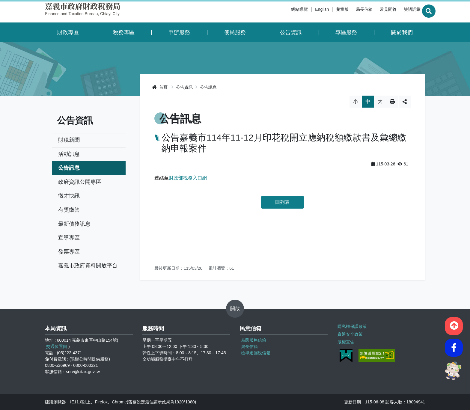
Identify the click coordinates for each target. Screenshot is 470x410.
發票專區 (69, 252)
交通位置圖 (56, 346)
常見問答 (374, 12)
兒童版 (328, 12)
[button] (454, 325)
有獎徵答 (69, 210)
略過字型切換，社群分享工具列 (282, 95)
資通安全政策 (349, 333)
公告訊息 (69, 168)
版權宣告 (345, 341)
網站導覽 (285, 12)
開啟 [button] (235, 308)
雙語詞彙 (398, 12)
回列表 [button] (282, 202)
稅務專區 (124, 32)
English (308, 12)
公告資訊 (291, 32)
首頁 (160, 87)
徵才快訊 (69, 196)
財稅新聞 (69, 140)
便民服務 (235, 32)
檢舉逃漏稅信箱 (255, 352)
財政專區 (68, 32)
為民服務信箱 (253, 340)
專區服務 (346, 32)
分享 (405, 102)
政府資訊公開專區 (79, 182)
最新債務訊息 (74, 224)
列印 (392, 102)
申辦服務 (179, 32)
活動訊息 (69, 154)
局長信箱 (350, 12)
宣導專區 (69, 238)
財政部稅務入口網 (188, 177)
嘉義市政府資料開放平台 (88, 266)
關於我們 (402, 32)
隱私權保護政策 (352, 326)
